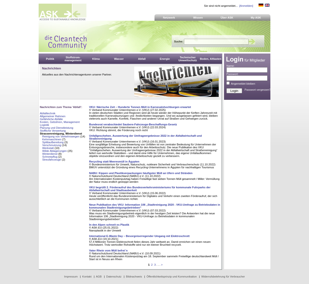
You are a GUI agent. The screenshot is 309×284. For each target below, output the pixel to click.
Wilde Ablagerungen (54, 150)
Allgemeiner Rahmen (52, 116)
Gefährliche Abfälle (51, 119)
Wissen (198, 17)
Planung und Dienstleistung (56, 127)
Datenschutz (113, 276)
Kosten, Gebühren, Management (60, 122)
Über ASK (227, 17)
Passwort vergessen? (258, 89)
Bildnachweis (134, 276)
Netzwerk (169, 17)
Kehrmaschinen (51, 139)
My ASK (256, 17)
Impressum (71, 276)
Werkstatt (48, 148)
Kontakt (87, 276)
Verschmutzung (51, 145)
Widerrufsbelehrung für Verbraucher (223, 276)
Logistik (44, 124)
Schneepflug (49, 156)
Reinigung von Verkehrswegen (60, 136)
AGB (99, 276)
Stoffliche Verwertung (53, 130)
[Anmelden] (246, 5)
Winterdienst (49, 153)
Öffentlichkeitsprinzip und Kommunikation (172, 276)
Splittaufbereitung (52, 142)
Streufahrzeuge (51, 159)
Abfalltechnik (47, 113)
